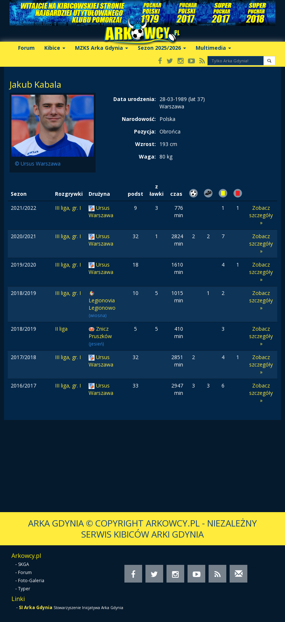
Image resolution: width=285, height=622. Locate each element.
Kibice (54, 47)
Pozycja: (145, 131)
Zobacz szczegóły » (261, 215)
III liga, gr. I (68, 207)
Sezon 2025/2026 (162, 47)
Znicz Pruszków (100, 332)
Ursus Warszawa (101, 211)
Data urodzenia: (134, 98)
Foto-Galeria (31, 580)
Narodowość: (139, 118)
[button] (269, 60)
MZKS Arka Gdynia (101, 47)
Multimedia (213, 47)
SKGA (23, 564)
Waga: (147, 156)
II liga (61, 328)
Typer (24, 588)
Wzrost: (145, 143)
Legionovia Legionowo (102, 304)
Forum (26, 47)
